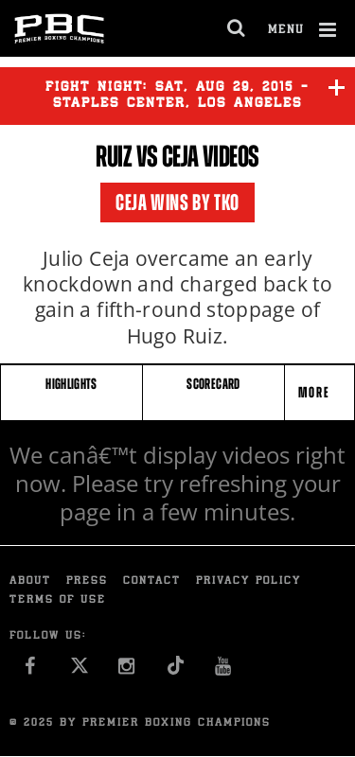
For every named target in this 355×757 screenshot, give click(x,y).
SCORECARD (213, 384)
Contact (152, 581)
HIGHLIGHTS (71, 384)
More (316, 392)
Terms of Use (57, 600)
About (30, 581)
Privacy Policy (248, 581)
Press (87, 581)
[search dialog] (237, 28)
